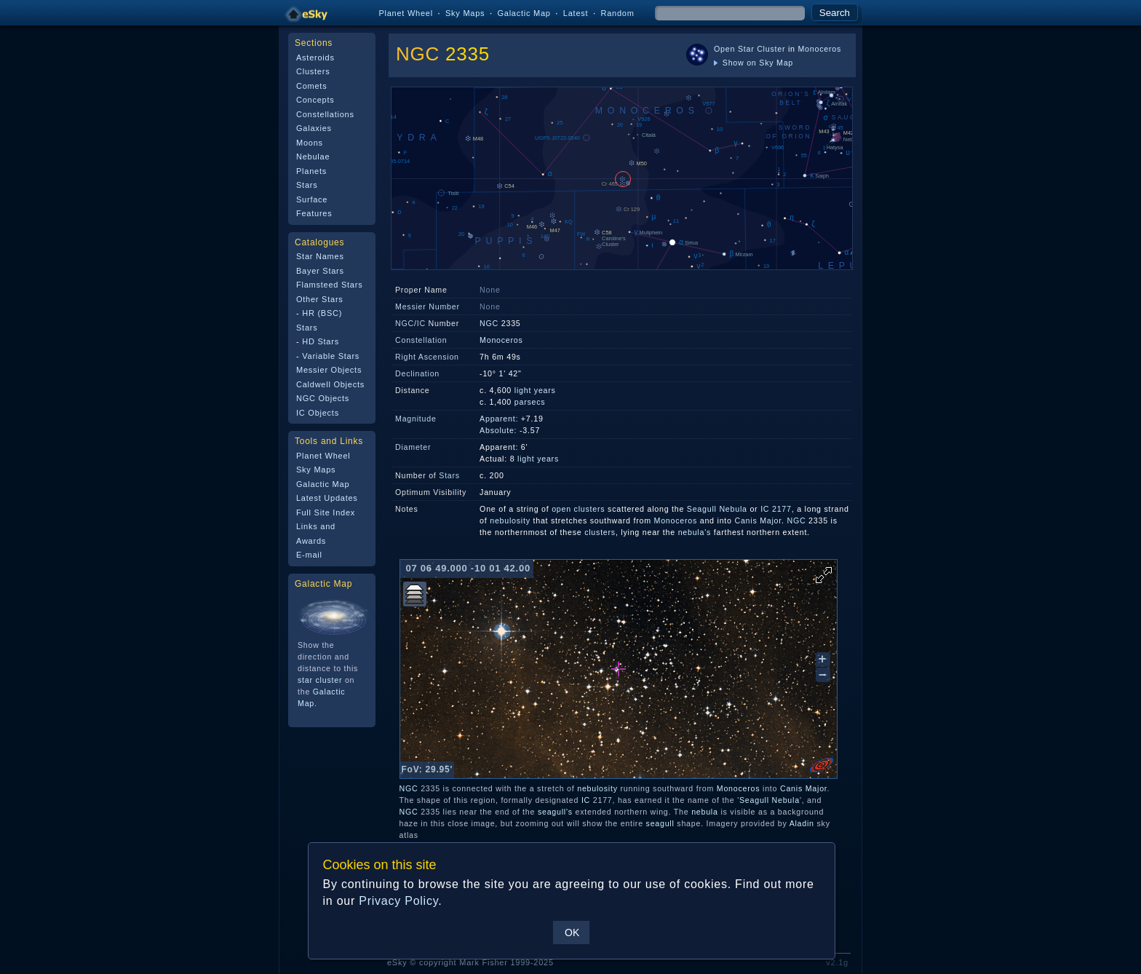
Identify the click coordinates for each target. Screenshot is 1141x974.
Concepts (315, 99)
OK (572, 932)
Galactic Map (523, 13)
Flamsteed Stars (329, 284)
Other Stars (319, 299)
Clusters (313, 71)
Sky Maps (465, 13)
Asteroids (315, 57)
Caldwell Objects (330, 384)
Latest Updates (327, 498)
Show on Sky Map (753, 62)
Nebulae (313, 156)
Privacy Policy (398, 901)
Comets (311, 86)
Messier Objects (329, 369)
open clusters (578, 508)
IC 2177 (776, 508)
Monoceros (819, 48)
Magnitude (416, 418)
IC (421, 323)
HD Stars (320, 341)
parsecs (530, 401)
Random (617, 13)
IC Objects (317, 412)
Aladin (802, 823)
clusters (600, 532)
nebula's (694, 532)
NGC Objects (322, 398)
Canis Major (758, 520)
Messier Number (427, 306)
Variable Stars (330, 356)
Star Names (320, 256)
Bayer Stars (320, 270)
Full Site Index (325, 512)
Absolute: (498, 430)
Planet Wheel (405, 13)
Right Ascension (427, 356)
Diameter (413, 447)
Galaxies (314, 128)
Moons (309, 142)
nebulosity (510, 520)
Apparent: (499, 418)
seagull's (555, 811)
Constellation (421, 340)
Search (834, 12)
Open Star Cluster (749, 48)
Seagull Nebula (717, 508)
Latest (576, 13)
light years (535, 390)
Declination (417, 373)
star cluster (320, 680)
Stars (306, 185)
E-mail (309, 554)
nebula (704, 811)
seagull (660, 823)
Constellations (325, 114)
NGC (418, 54)
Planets (311, 171)
